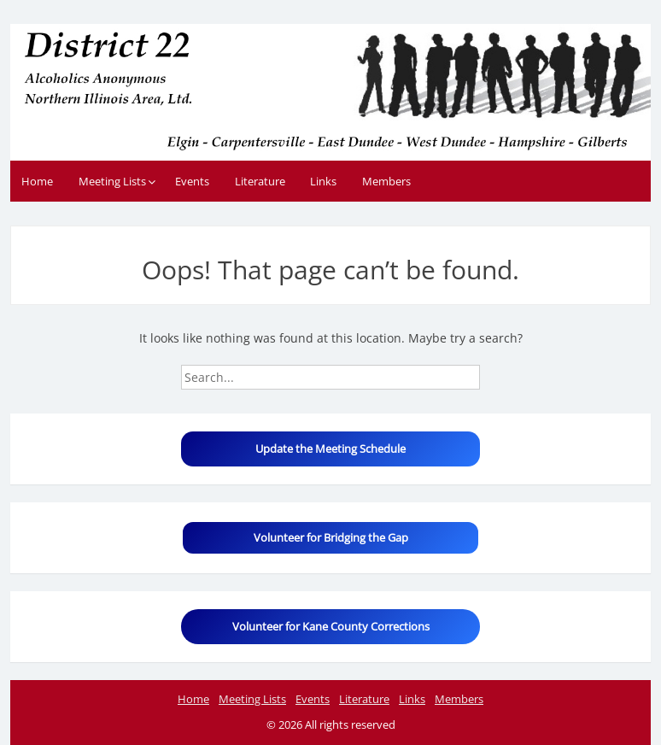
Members (386, 181)
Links (323, 181)
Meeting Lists (112, 181)
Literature (260, 181)
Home (37, 181)
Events (192, 181)
